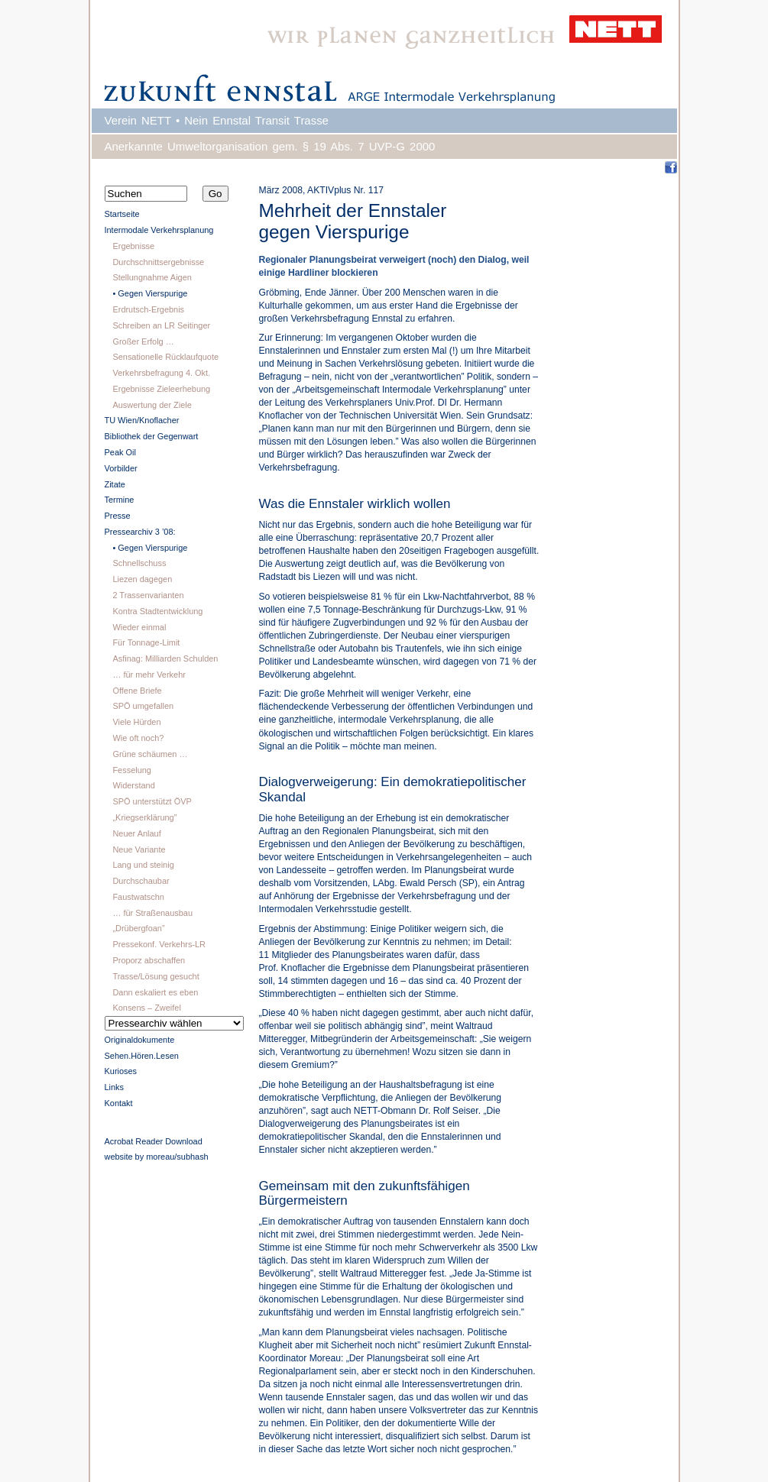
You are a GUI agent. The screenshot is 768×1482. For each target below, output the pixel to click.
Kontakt (119, 1103)
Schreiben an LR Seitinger (161, 325)
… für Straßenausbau (152, 912)
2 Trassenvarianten (147, 595)
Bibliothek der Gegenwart (152, 436)
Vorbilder (121, 468)
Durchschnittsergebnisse (158, 262)
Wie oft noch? (138, 738)
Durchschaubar (140, 880)
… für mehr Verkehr (148, 674)
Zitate (115, 484)
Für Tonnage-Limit (146, 642)
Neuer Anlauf (136, 833)
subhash (192, 1156)
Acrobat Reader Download (154, 1141)
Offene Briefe (136, 690)
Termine (119, 499)
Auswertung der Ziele (151, 404)
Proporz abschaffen (148, 960)
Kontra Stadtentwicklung (157, 611)
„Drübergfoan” (138, 928)
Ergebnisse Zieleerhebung (161, 388)
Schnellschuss (139, 563)
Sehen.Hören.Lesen (142, 1055)
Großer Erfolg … (142, 341)
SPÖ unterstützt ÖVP (151, 801)
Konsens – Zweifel (146, 1007)
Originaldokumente (140, 1039)
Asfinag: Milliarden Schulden (165, 658)
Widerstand (133, 785)
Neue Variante (138, 849)
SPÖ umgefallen (142, 705)
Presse (118, 515)
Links (115, 1087)
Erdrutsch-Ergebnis (148, 309)
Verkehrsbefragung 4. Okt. (161, 372)
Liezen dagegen (142, 579)
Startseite (122, 213)
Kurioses (121, 1071)
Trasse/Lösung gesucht (155, 976)
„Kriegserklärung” (144, 817)
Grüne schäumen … (149, 754)
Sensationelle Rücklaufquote (165, 356)
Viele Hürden (136, 721)
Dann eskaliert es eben (155, 992)
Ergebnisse (133, 246)
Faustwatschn (138, 896)
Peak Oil (120, 452)
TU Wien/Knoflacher (142, 420)
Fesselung (131, 770)
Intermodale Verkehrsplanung (159, 230)
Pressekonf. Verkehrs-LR (159, 944)
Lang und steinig (142, 864)
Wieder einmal (139, 627)
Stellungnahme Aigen (151, 277)
